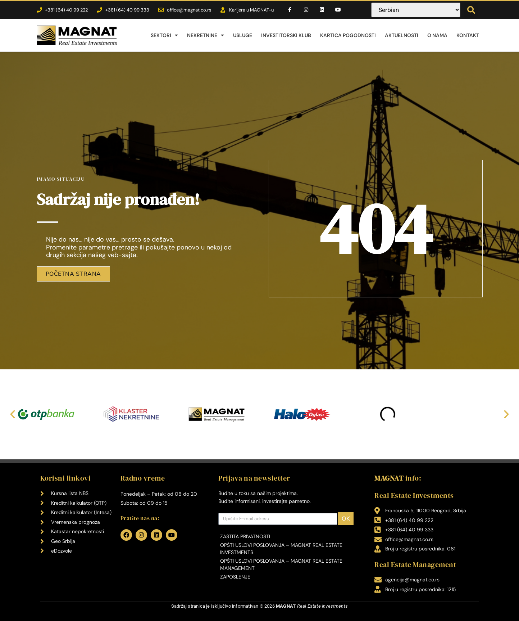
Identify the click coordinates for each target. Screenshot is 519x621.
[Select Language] (415, 10)
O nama (437, 35)
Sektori (164, 35)
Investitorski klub (286, 35)
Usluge (242, 35)
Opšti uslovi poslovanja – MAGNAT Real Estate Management (281, 564)
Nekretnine (205, 35)
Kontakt (467, 35)
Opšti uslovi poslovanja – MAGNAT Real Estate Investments (281, 548)
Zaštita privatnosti (245, 536)
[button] (471, 10)
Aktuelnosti (401, 35)
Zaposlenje (235, 576)
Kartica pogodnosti (348, 35)
